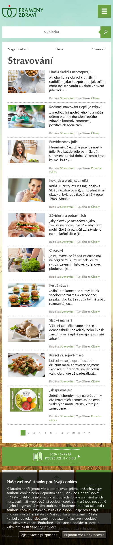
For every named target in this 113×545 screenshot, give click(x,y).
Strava (60, 49)
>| (90, 433)
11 (78, 433)
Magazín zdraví (17, 49)
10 (73, 433)
